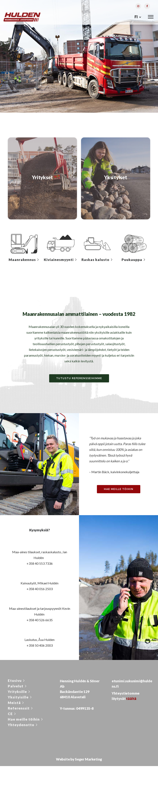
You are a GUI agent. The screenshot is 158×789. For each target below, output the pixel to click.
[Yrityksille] (19, 693)
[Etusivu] (17, 682)
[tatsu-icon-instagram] (138, 6)
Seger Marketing (88, 760)
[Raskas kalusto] (97, 261)
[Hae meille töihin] (26, 720)
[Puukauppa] (134, 261)
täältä (131, 700)
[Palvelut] (17, 687)
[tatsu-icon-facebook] (147, 6)
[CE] (12, 715)
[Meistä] (16, 704)
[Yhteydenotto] (23, 726)
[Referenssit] (21, 709)
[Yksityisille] (20, 698)
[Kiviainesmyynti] (61, 261)
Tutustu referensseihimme (79, 379)
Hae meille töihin (118, 490)
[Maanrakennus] (24, 261)
